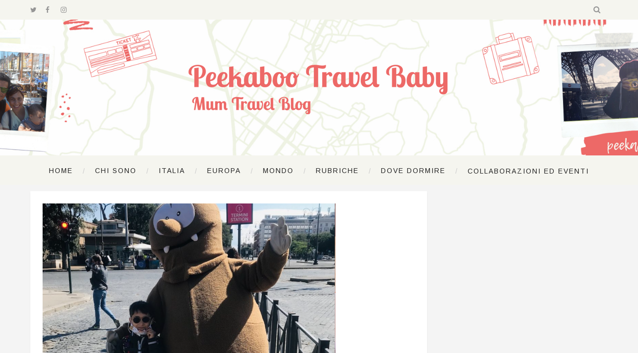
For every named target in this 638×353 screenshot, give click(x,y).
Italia (172, 171)
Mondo (278, 171)
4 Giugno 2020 (224, 253)
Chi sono (116, 171)
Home (61, 171)
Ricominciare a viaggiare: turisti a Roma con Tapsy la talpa (305, 230)
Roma (232, 207)
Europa (224, 171)
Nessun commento (346, 253)
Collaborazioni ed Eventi (528, 171)
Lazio (208, 207)
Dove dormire (413, 171)
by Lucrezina (283, 253)
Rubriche (337, 171)
